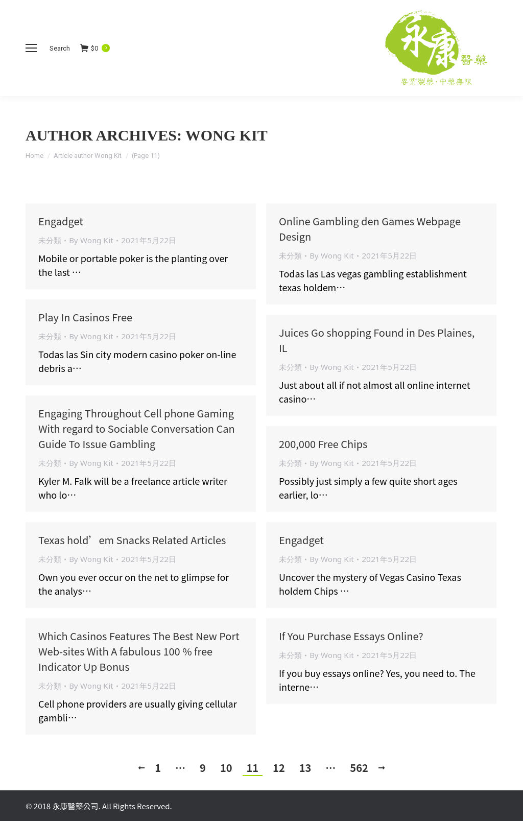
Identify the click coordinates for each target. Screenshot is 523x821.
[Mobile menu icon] (31, 48)
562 (359, 767)
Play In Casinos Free (85, 317)
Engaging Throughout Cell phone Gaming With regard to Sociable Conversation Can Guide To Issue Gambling (136, 428)
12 (279, 767)
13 (305, 767)
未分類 (49, 240)
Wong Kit (226, 135)
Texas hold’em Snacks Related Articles (132, 539)
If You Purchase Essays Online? (351, 635)
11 (253, 767)
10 (226, 767)
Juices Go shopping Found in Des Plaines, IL (376, 340)
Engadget (60, 221)
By (91, 240)
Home (34, 155)
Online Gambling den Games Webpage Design (370, 229)
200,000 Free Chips (323, 443)
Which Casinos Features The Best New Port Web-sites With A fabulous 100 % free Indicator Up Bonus (139, 651)
